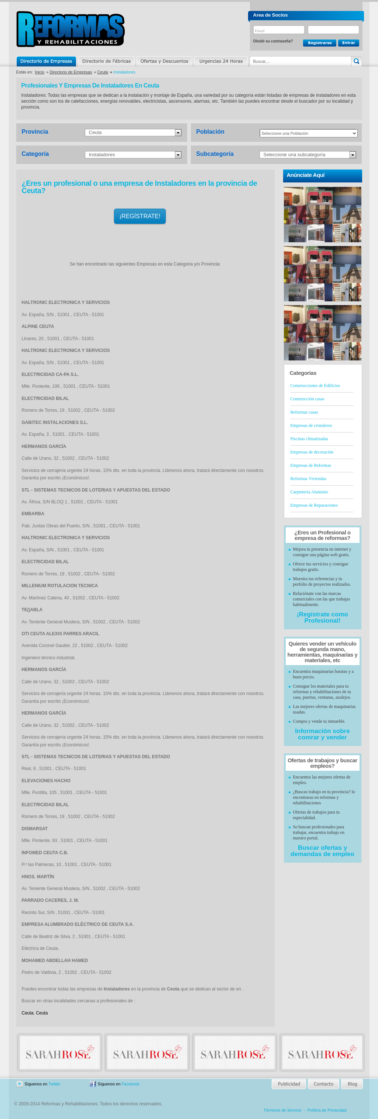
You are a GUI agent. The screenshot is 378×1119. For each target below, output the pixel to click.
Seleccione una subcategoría (295, 154)
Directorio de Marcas (106, 61)
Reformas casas (304, 412)
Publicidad (289, 1084)
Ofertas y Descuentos (164, 61)
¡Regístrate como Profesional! (322, 617)
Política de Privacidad (327, 1110)
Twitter (54, 1084)
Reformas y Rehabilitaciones (70, 29)
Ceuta (102, 72)
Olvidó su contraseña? (273, 41)
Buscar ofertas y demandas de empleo (322, 851)
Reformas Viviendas (308, 478)
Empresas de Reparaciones (314, 505)
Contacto (323, 1084)
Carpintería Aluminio (309, 492)
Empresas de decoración (312, 452)
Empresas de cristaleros (311, 425)
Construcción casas (307, 398)
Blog (351, 1084)
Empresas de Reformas (311, 465)
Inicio (39, 72)
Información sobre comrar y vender (322, 734)
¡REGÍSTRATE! (140, 216)
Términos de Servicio (283, 1110)
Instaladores (102, 154)
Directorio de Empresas (46, 61)
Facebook (130, 1084)
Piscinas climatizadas (309, 438)
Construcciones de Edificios (315, 385)
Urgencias (220, 61)
